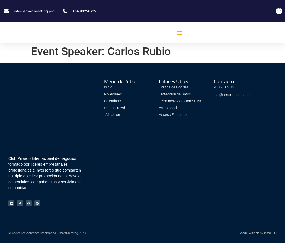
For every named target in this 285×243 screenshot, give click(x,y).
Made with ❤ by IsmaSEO (258, 233)
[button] (179, 32)
